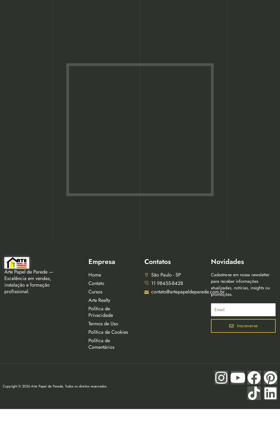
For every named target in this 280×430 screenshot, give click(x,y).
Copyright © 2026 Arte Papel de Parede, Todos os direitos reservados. (55, 386)
